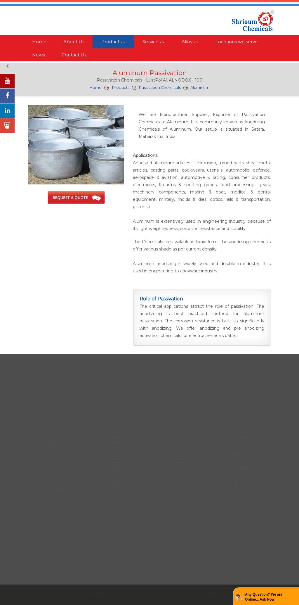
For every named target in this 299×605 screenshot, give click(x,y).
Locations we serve (236, 41)
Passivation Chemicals (160, 87)
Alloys (191, 41)
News (38, 55)
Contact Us (74, 55)
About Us (73, 41)
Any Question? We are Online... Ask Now (263, 596)
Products (114, 41)
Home (39, 41)
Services (154, 41)
